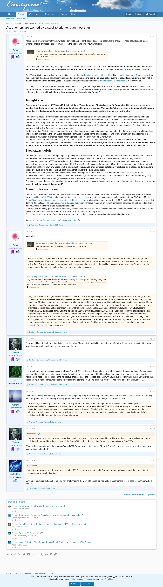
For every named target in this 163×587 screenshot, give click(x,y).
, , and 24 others (48, 332)
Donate (64, 14)
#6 (154, 429)
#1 (154, 37)
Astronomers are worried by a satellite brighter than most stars (64, 243)
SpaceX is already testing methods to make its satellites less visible (56, 200)
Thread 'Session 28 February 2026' (27, 533)
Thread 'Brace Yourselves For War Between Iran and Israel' (38, 506)
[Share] (151, 36)
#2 (154, 232)
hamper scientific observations (113, 81)
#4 (154, 367)
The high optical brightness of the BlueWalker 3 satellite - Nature (56, 277)
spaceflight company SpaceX (130, 75)
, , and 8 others (45, 454)
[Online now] (15, 349)
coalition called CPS (41, 197)
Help (73, 14)
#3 (154, 339)
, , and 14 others (48, 360)
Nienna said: (32, 466)
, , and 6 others (45, 422)
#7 (154, 461)
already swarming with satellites (97, 75)
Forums (21, 14)
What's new (34, 14)
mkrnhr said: (32, 434)
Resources (50, 14)
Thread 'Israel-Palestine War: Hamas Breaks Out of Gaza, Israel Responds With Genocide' (52, 542)
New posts (10, 18)
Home (11, 14)
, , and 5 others (48, 385)
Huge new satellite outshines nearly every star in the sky (61, 51)
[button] (41, 14)
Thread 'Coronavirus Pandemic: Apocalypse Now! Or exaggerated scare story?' (47, 515)
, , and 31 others (47, 225)
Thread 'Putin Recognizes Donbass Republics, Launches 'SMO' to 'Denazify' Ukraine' (50, 524)
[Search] (150, 14)
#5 (154, 391)
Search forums (22, 18)
